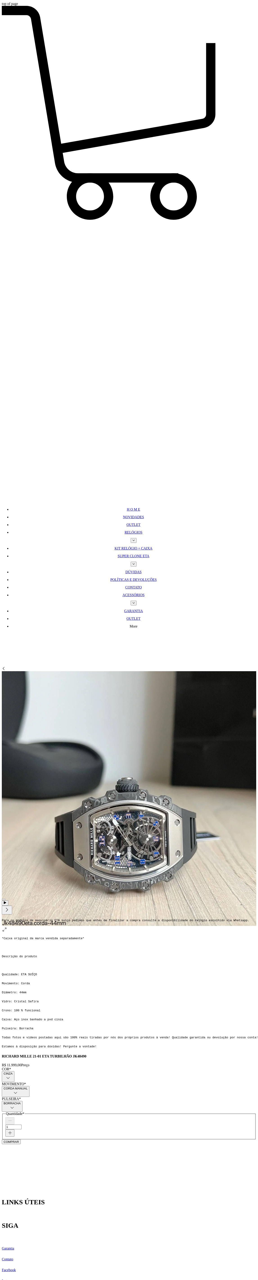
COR (6, 1069)
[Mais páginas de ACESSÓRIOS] (134, 603)
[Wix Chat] (35, 1165)
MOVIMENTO (14, 1084)
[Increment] (9, 1133)
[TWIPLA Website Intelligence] (35, 451)
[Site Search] (35, 649)
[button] (129, 220)
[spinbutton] (13, 1127)
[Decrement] (9, 1121)
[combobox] (8, 1076)
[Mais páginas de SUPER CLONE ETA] (134, 564)
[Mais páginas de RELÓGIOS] (134, 540)
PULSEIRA (11, 1099)
